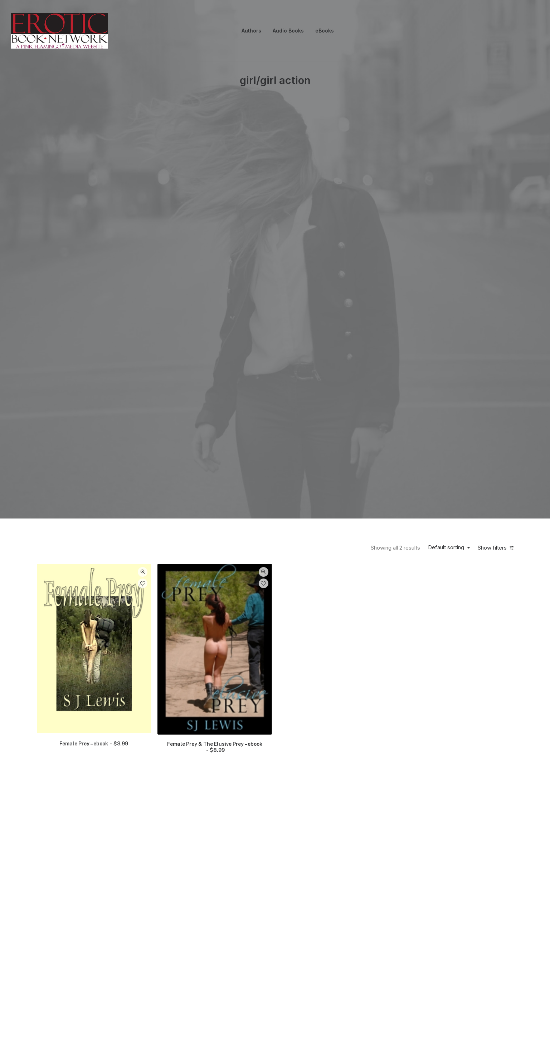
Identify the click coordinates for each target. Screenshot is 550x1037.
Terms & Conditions (306, 964)
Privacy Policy (228, 960)
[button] (94, 259)
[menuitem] (251, 30)
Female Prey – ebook (93, 354)
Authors (251, 31)
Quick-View (142, 182)
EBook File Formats (389, 964)
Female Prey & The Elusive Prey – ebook (214, 357)
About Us (136, 960)
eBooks (324, 31)
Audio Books (288, 31)
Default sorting (446, 157)
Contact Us (56, 960)
